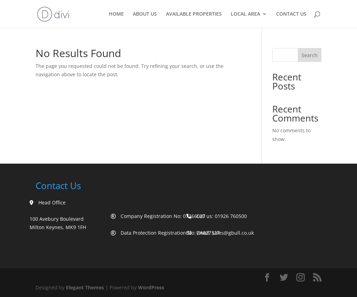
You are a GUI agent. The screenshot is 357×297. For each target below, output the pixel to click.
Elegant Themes (85, 287)
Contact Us (291, 14)
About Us (145, 14)
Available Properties (194, 14)
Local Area (245, 14)
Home (116, 14)
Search (310, 55)
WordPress (151, 287)
